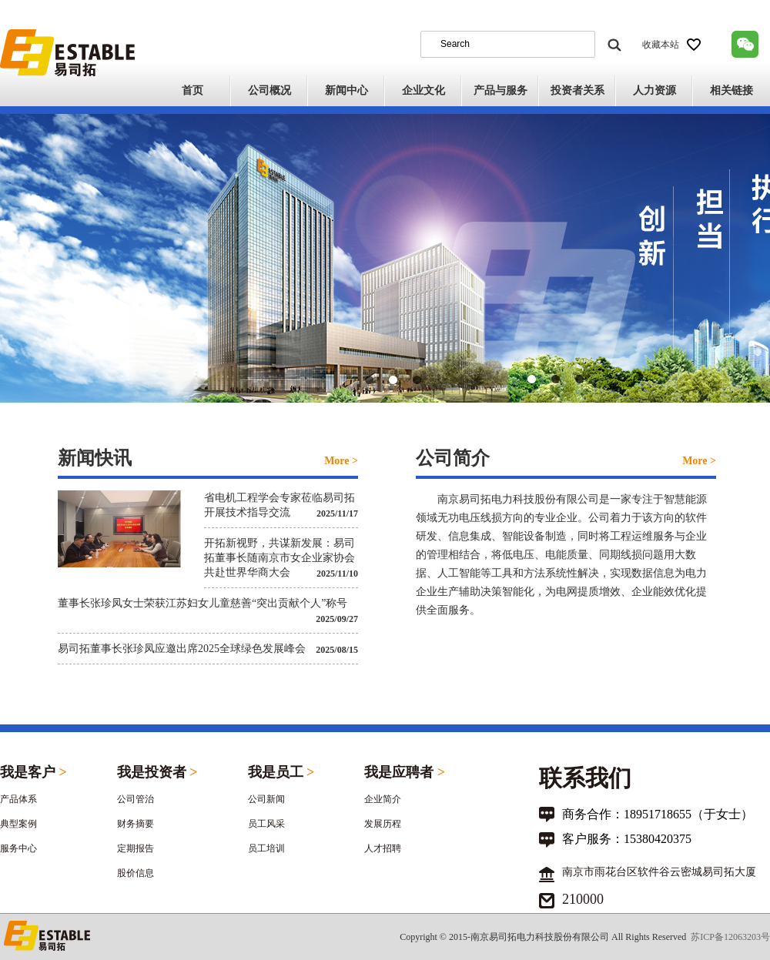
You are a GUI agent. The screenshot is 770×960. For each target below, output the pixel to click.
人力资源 (654, 90)
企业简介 (382, 799)
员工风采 (266, 823)
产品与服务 (500, 90)
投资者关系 (577, 90)
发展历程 (382, 823)
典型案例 (18, 823)
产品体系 (18, 799)
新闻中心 (346, 90)
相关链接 (731, 90)
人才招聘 (382, 848)
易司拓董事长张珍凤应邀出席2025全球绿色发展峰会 (182, 648)
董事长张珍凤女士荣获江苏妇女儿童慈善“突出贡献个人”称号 (202, 603)
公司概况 (269, 90)
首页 (192, 90)
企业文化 (423, 90)
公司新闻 (266, 799)
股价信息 (135, 873)
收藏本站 (671, 44)
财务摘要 (135, 823)
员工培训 (266, 848)
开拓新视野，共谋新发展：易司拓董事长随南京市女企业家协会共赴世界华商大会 (279, 557)
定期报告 (135, 848)
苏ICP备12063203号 (730, 937)
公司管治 (135, 799)
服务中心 (18, 848)
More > (341, 461)
